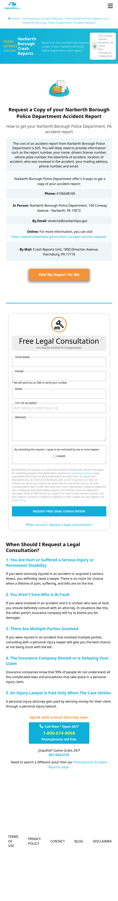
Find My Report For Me (59, 274)
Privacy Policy (34, 841)
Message (20, 417)
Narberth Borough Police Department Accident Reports (58, 22)
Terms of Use (19, 500)
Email (19, 389)
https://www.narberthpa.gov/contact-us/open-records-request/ (59, 236)
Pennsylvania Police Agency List (87, 18)
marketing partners (81, 473)
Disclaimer (102, 841)
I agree (60, 456)
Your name (22, 357)
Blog (78, 841)
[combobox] (59, 408)
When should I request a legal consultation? (59, 524)
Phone (19, 371)
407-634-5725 (59, 755)
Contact (57, 841)
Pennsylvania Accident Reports (43, 18)
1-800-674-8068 (59, 733)
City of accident (26, 403)
